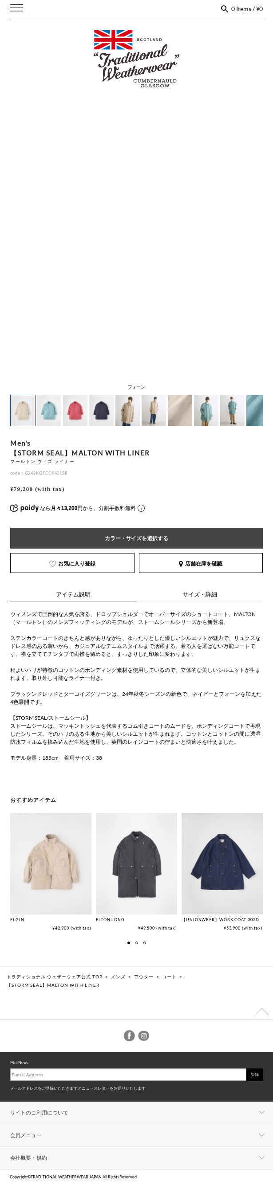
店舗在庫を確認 (200, 563)
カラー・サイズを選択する (137, 538)
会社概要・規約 (28, 1157)
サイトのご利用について (39, 1112)
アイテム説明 (73, 594)
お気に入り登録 (72, 563)
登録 (255, 1074)
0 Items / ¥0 (247, 8)
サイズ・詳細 (199, 594)
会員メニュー (26, 1135)
